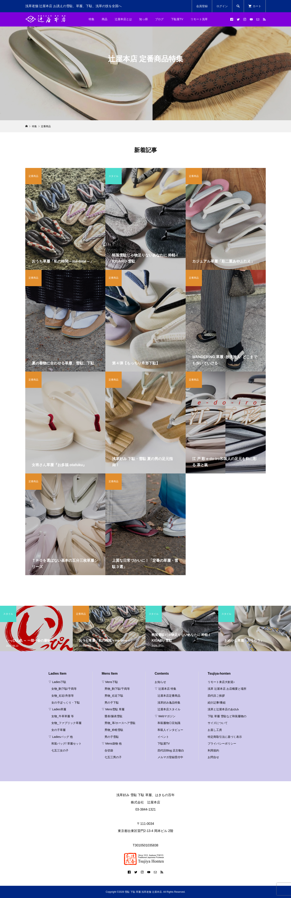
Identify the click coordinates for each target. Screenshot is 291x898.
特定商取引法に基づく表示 (225, 736)
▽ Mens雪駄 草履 (113, 709)
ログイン (222, 6)
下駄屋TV (177, 19)
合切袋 (109, 750)
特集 (91, 19)
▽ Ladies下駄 (57, 682)
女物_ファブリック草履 (66, 723)
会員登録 (202, 6)
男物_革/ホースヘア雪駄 (120, 723)
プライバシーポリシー (222, 743)
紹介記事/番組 (217, 702)
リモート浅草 (199, 19)
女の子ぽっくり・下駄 (65, 702)
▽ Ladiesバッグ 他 (60, 736)
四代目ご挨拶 (216, 695)
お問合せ (213, 757)
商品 (104, 19)
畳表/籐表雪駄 (113, 716)
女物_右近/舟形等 (62, 695)
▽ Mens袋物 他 (112, 743)
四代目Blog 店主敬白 (171, 750)
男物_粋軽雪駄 (114, 729)
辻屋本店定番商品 (169, 695)
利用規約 (213, 750)
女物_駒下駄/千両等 (64, 688)
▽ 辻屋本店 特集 (165, 688)
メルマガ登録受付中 (170, 757)
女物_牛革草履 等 (62, 716)
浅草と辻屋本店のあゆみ (223, 709)
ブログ (159, 19)
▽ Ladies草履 (57, 709)
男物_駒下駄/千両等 (117, 688)
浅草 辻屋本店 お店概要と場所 (227, 688)
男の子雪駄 (112, 736)
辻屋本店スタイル (169, 709)
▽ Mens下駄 (110, 682)
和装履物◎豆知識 (169, 723)
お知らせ (160, 682)
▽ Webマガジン (165, 716)
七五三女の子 (59, 750)
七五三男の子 (113, 757)
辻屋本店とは (123, 19)
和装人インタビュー (170, 729)
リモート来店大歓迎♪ (221, 682)
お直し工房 (215, 729)
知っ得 (143, 19)
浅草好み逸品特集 (169, 702)
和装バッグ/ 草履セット (66, 743)
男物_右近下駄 (114, 695)
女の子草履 (58, 729)
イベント (163, 736)
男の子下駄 (112, 702)
